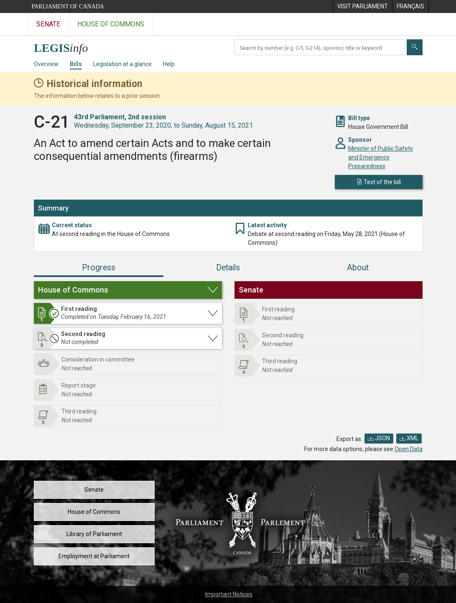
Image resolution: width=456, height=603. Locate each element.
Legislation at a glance (122, 64)
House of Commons (94, 511)
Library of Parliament (94, 534)
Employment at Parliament (94, 556)
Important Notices (228, 594)
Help (169, 64)
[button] (128, 290)
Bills (76, 64)
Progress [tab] (98, 267)
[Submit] (415, 47)
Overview (46, 64)
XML (409, 438)
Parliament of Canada (68, 6)
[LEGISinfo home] (66, 46)
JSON (379, 438)
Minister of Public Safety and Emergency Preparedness (380, 157)
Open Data (409, 449)
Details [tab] (228, 267)
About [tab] (358, 267)
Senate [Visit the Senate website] (48, 24)
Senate (94, 489)
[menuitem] (362, 6)
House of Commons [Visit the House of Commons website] (110, 24)
